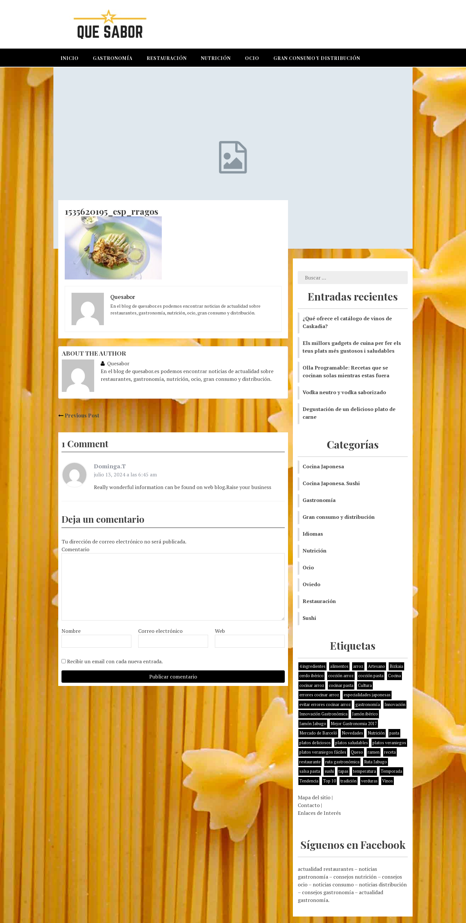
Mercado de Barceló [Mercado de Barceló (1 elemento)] (318, 733)
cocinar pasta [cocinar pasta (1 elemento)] (341, 685)
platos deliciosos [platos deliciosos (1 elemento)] (315, 743)
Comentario (75, 549)
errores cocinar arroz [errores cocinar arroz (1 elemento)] (319, 695)
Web (220, 630)
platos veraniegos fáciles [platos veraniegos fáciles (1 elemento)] (322, 752)
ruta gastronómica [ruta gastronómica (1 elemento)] (342, 762)
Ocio (252, 58)
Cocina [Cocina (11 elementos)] (394, 675)
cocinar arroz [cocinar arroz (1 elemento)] (311, 685)
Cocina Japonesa (323, 466)
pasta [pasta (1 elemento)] (394, 733)
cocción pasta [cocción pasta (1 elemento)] (370, 675)
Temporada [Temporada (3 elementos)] (391, 771)
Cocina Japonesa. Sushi (331, 483)
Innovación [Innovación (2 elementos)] (394, 704)
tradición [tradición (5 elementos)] (348, 781)
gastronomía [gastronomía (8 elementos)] (367, 704)
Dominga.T (110, 466)
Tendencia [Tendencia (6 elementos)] (308, 781)
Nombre (71, 630)
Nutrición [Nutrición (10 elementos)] (376, 733)
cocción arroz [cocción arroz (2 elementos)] (341, 675)
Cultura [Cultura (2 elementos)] (365, 685)
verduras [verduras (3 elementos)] (369, 781)
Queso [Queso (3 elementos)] (357, 752)
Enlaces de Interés (319, 812)
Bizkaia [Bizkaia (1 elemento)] (396, 666)
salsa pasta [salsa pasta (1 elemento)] (309, 771)
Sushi (309, 617)
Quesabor (115, 363)
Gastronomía (112, 58)
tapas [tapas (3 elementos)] (343, 771)
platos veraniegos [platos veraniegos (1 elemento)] (389, 743)
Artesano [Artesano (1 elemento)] (376, 666)
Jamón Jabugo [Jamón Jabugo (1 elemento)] (312, 723)
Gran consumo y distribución (316, 58)
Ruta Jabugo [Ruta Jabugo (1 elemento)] (375, 762)
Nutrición (216, 58)
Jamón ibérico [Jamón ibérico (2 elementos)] (365, 714)
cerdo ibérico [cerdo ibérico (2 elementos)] (311, 675)
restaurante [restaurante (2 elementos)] (310, 762)
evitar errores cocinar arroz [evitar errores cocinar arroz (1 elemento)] (325, 704)
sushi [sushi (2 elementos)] (329, 771)
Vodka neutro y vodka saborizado (344, 392)
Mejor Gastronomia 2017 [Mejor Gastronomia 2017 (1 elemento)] (354, 723)
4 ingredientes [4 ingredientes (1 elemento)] (312, 666)
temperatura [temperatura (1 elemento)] (364, 771)
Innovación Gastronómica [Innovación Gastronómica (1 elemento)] (323, 714)
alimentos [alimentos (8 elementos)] (339, 666)
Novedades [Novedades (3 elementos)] (352, 733)
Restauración (167, 58)
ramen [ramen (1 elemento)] (374, 752)
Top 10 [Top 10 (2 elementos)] (329, 781)
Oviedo (311, 584)
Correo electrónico (160, 630)
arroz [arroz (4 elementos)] (358, 666)
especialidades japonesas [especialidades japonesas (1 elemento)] (367, 695)
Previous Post (78, 415)
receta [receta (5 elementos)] (390, 752)
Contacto (309, 805)
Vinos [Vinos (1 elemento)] (387, 781)
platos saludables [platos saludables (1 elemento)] (351, 743)
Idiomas (313, 533)
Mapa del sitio (314, 797)
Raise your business (248, 487)
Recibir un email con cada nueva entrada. (115, 661)
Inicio (70, 58)
